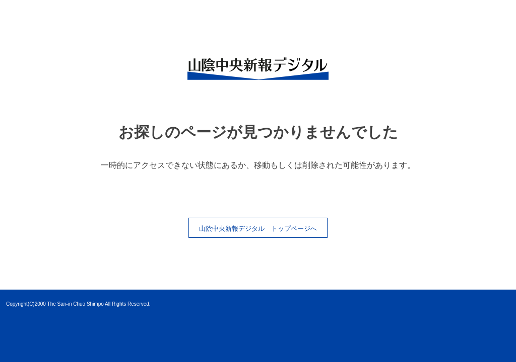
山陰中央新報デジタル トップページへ (258, 228)
